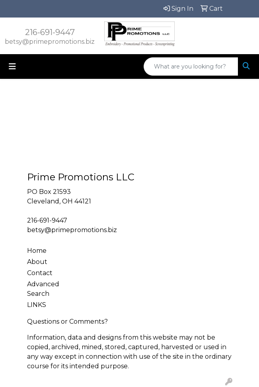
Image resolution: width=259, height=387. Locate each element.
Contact (40, 273)
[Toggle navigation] (12, 66)
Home (37, 250)
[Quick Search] (191, 66)
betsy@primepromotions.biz (50, 41)
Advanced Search (43, 288)
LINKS (36, 305)
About (37, 262)
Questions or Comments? (67, 321)
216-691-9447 (50, 32)
